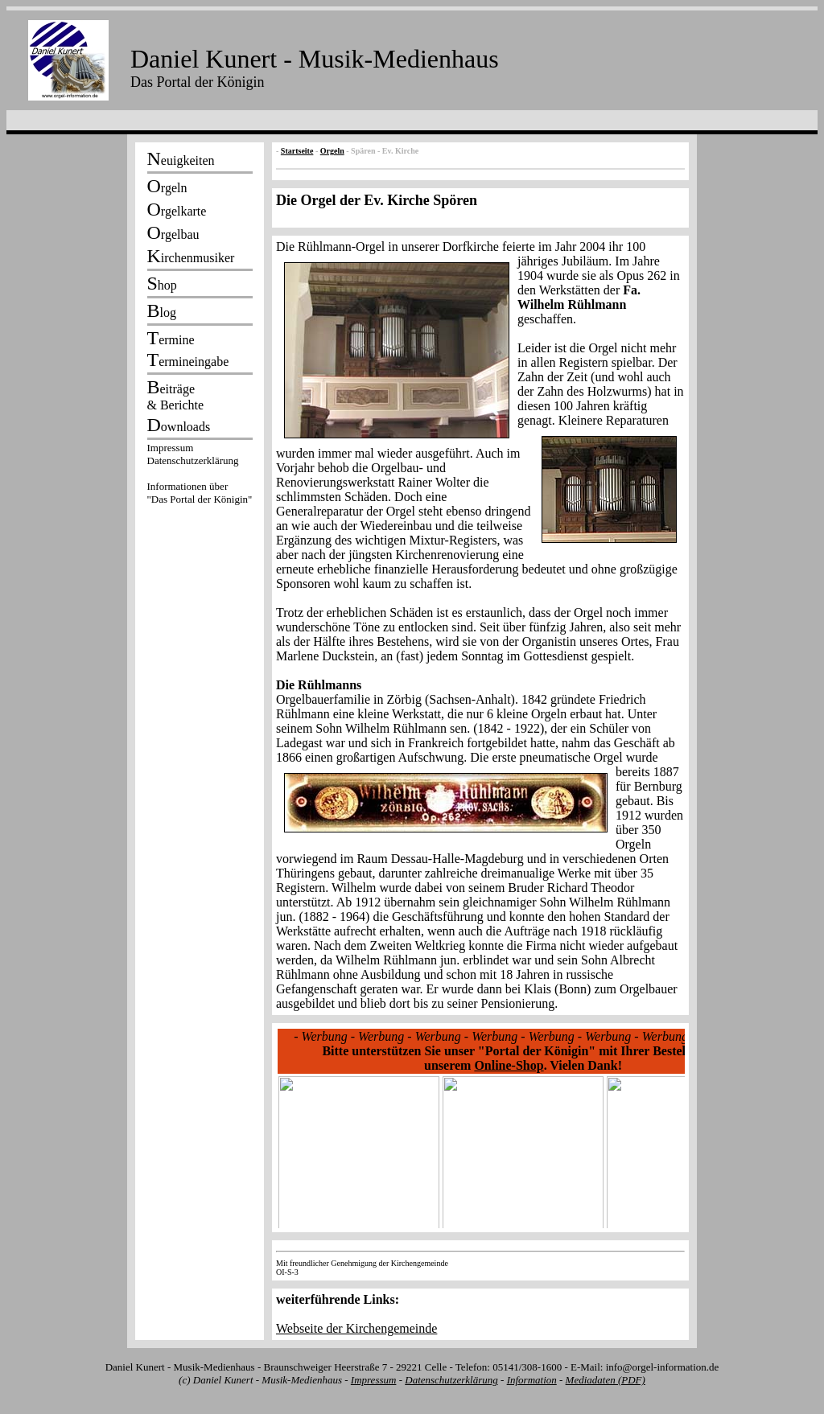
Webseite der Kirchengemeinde (356, 1328)
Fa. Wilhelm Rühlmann (579, 297)
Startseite (297, 150)
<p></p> (199, 476)
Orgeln (332, 150)
